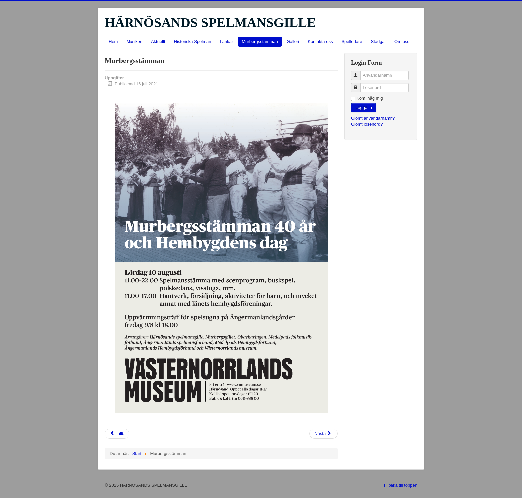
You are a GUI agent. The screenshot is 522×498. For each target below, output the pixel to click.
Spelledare (351, 41)
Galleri (293, 41)
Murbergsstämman (260, 41)
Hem (113, 41)
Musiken (134, 41)
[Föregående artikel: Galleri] (117, 434)
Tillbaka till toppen (400, 485)
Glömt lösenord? (367, 124)
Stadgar (378, 41)
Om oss (401, 41)
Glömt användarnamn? (373, 118)
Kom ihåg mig (369, 98)
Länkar (226, 41)
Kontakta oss (320, 41)
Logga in (363, 107)
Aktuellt (158, 41)
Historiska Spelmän (192, 41)
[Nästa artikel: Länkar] (323, 434)
